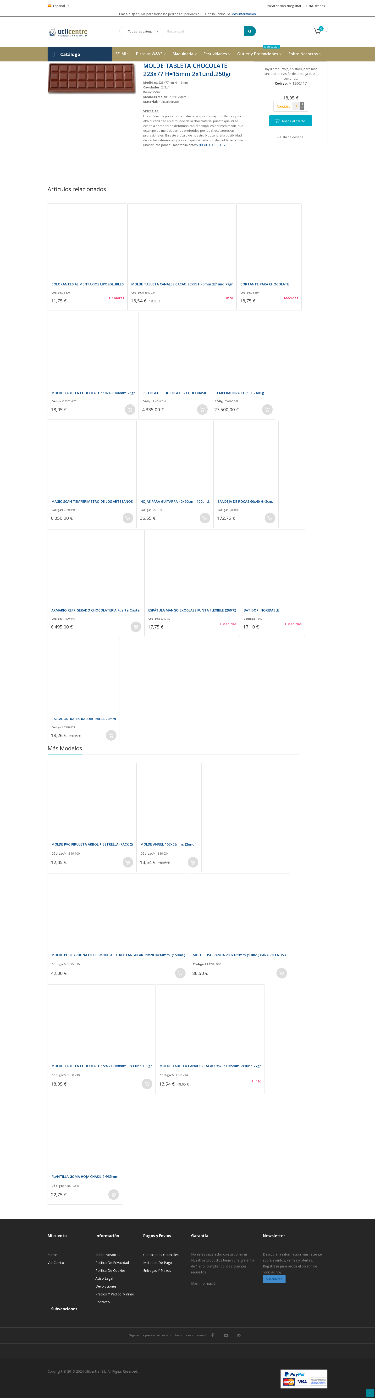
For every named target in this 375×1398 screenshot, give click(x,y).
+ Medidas (289, 298)
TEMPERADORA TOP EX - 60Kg (239, 393)
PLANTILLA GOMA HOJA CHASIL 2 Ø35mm (84, 1176)
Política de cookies (110, 1270)
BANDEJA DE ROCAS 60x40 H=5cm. (245, 501)
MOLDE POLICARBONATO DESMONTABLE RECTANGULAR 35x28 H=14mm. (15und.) (118, 955)
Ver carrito (56, 1262)
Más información (243, 14)
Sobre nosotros (107, 1254)
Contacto (102, 1302)
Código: (56, 292)
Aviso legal (104, 1278)
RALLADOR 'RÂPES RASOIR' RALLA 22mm (83, 718)
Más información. (204, 1283)
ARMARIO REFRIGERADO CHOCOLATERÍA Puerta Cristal (96, 610)
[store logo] (71, 31)
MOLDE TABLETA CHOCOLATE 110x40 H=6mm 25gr (93, 393)
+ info (228, 298)
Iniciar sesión (276, 6)
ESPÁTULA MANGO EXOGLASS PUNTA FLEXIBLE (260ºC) (192, 610)
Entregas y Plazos (157, 1270)
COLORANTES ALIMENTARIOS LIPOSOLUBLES (87, 284)
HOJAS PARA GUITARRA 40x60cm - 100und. (175, 501)
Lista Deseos (315, 6)
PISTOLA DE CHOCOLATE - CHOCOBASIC (175, 393)
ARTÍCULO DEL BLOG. (211, 145)
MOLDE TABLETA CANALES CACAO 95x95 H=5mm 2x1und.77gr (182, 284)
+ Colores (116, 298)
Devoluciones (105, 1286)
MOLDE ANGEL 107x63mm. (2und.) (168, 844)
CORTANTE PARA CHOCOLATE (264, 284)
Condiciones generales (161, 1254)
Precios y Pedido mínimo (114, 1294)
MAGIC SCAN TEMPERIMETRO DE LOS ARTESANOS (92, 501)
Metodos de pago (157, 1262)
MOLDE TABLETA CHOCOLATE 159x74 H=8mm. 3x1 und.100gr (101, 1066)
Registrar (294, 6)
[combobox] (206, 31)
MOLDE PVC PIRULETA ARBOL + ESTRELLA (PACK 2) (92, 844)
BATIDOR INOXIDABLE (261, 610)
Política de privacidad (112, 1262)
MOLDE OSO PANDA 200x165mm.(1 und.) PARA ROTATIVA (240, 955)
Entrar (52, 1254)
